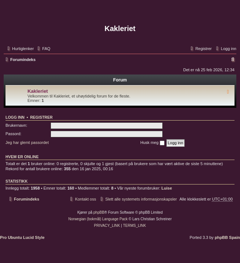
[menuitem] (43, 48)
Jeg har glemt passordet (27, 142)
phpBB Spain (227, 237)
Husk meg (152, 142)
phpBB (98, 212)
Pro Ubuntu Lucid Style (22, 237)
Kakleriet (37, 91)
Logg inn (15, 117)
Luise (167, 188)
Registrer (41, 117)
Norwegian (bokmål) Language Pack (98, 219)
